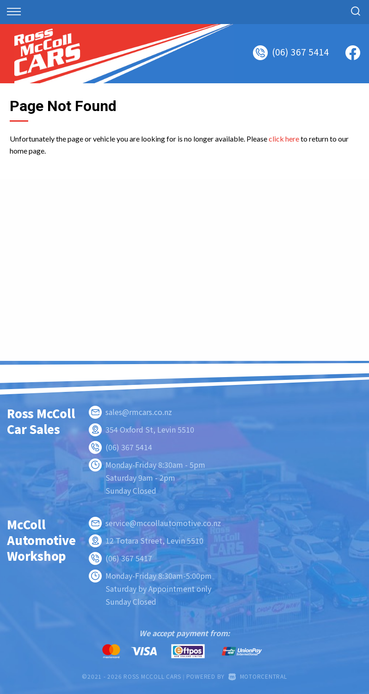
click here (284, 138)
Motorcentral (257, 676)
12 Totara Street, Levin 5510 (154, 540)
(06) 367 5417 (128, 558)
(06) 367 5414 (300, 51)
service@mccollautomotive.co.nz (163, 522)
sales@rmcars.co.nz (138, 411)
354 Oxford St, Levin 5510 (149, 429)
